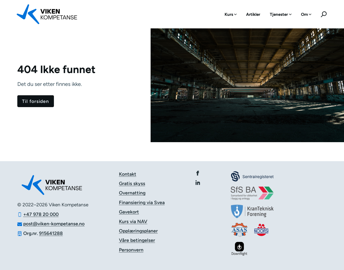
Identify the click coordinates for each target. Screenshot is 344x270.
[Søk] (324, 14)
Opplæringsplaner (138, 231)
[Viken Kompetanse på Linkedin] (197, 182)
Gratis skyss (132, 183)
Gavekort (129, 212)
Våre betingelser (137, 240)
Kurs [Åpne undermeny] (231, 14)
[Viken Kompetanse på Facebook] (197, 173)
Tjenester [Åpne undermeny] (280, 14)
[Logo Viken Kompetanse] (49, 14)
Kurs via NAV (133, 221)
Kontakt (127, 174)
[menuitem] (231, 14)
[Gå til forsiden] (35, 101)
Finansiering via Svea (142, 202)
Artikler (253, 14)
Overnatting (132, 193)
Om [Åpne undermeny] (306, 14)
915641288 (51, 233)
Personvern (131, 250)
